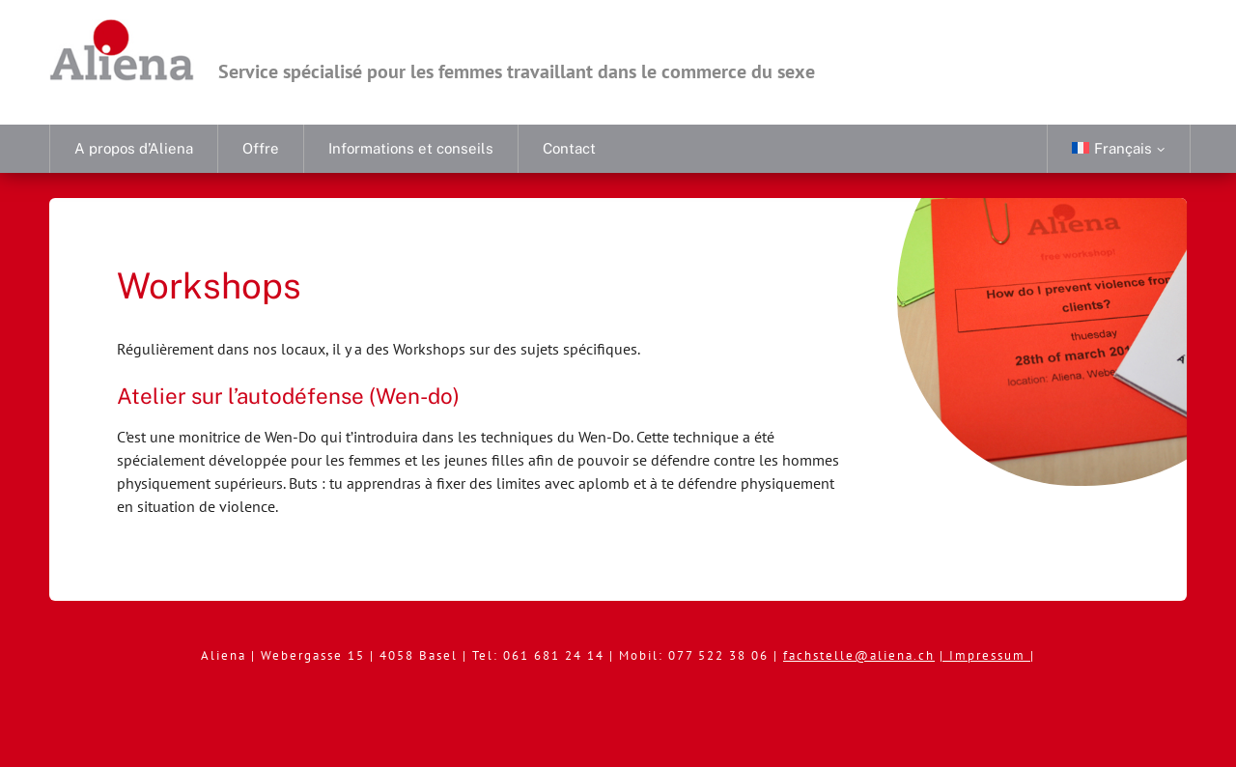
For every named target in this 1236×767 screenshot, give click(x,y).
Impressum (989, 655)
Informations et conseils (410, 148)
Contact (569, 148)
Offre (260, 148)
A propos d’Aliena (133, 148)
